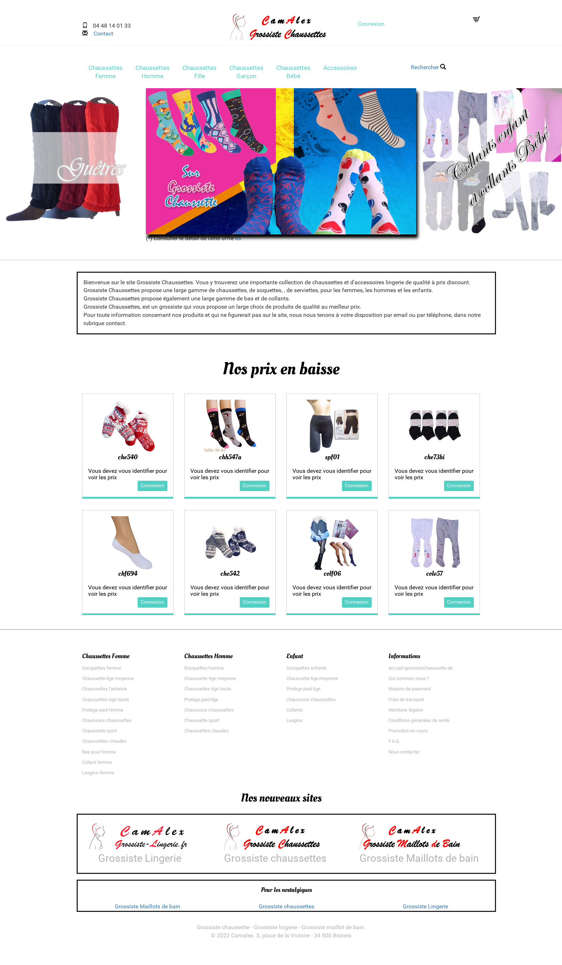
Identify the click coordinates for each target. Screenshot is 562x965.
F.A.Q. (394, 743)
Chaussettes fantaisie (104, 691)
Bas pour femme (99, 754)
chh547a (230, 459)
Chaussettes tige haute (105, 701)
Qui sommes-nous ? (409, 681)
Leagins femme (98, 775)
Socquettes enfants (306, 670)
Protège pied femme (102, 712)
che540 (128, 459)
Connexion (371, 23)
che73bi (434, 459)
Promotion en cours (408, 733)
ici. (238, 240)
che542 (229, 575)
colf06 (332, 575)
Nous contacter (404, 754)
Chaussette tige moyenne (108, 681)
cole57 (434, 575)
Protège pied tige (201, 701)
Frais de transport (406, 701)
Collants (294, 712)
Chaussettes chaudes (104, 743)
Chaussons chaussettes (107, 722)
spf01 (332, 459)
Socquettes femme (101, 670)
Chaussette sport (99, 733)
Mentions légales (406, 712)
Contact (100, 33)
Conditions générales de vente (419, 722)
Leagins (294, 722)
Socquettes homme (204, 670)
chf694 (127, 575)
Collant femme (97, 764)
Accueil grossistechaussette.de (421, 670)
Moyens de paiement (410, 691)
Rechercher (428, 67)
